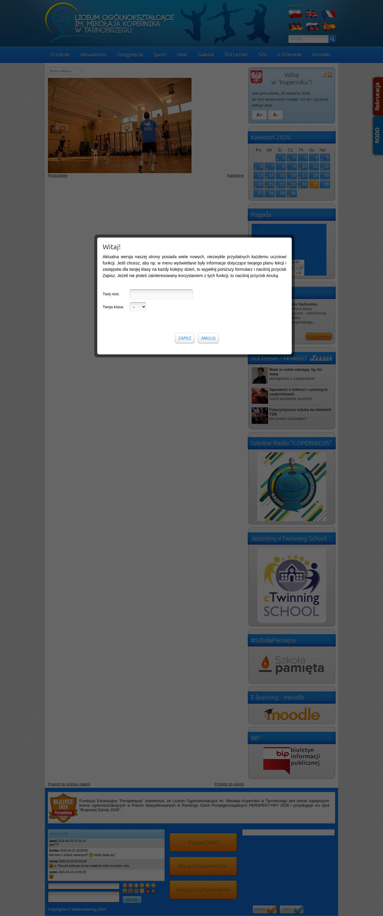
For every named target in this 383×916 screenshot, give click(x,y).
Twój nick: (111, 123)
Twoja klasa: (113, 136)
